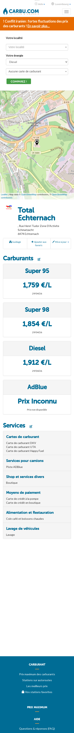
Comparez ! (19, 81)
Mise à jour (60, 241)
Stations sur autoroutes (37, 680)
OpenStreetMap (29, 194)
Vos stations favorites (37, 692)
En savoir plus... (38, 26)
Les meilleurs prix (37, 686)
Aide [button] (40, 4)
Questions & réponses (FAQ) (37, 728)
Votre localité (14, 38)
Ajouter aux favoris (38, 243)
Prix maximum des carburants (37, 674)
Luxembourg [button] (61, 4)
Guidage (15, 241)
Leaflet (4, 194)
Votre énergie (14, 55)
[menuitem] (37, 666)
